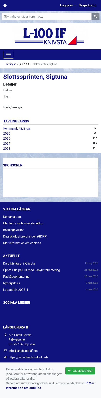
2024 (6, 143)
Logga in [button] (66, 5)
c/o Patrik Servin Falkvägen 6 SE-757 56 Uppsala (22, 339)
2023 (6, 148)
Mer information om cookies (22, 243)
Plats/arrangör (13, 107)
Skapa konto (87, 5)
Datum (7, 90)
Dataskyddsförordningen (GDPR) (25, 236)
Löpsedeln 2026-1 (15, 290)
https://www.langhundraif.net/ (28, 357)
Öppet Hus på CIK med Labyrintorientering (31, 270)
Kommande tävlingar (17, 128)
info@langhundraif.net (23, 351)
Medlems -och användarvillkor (23, 223)
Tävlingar (11, 64)
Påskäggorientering (16, 276)
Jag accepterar (80, 371)
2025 (6, 138)
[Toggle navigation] (8, 55)
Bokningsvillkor (13, 230)
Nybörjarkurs (11, 283)
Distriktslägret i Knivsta (19, 263)
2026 (6, 133)
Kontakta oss (12, 217)
